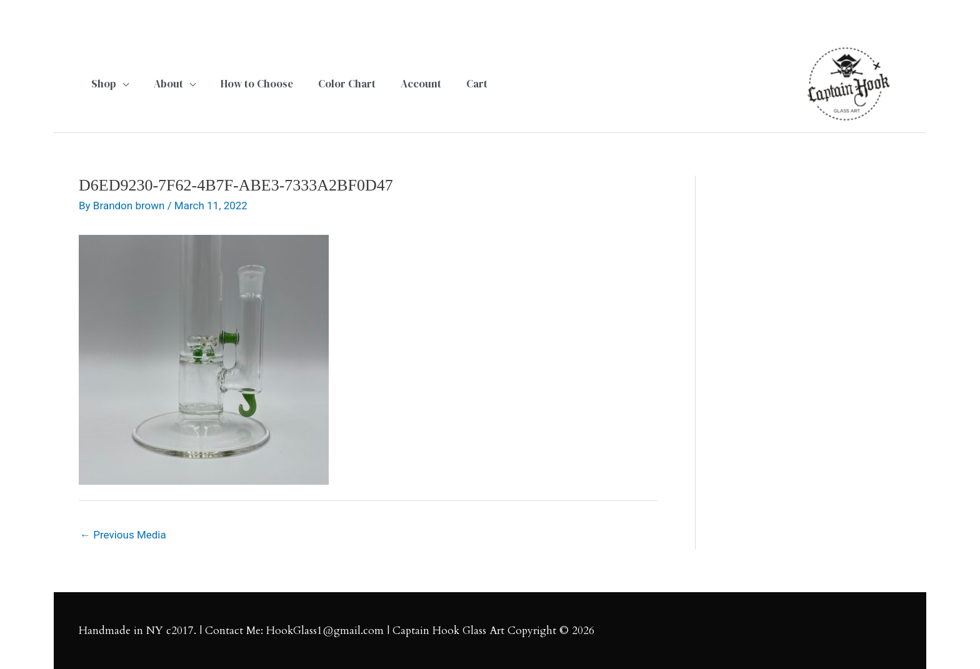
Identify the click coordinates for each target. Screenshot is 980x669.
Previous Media (123, 534)
